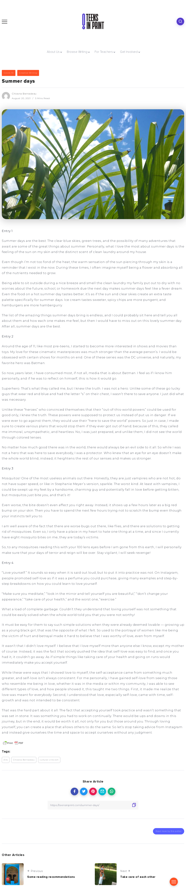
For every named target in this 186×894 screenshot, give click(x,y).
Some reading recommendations (51, 877)
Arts (5, 759)
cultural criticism (49, 759)
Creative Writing (28, 72)
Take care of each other (137, 877)
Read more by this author (168, 831)
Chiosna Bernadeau (24, 93)
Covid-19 (9, 72)
